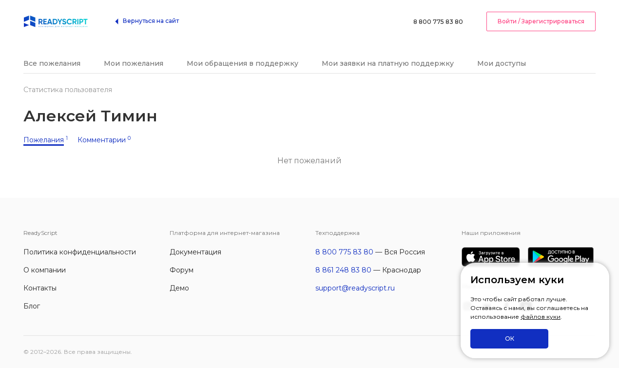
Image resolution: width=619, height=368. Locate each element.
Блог (31, 306)
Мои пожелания (133, 63)
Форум (181, 270)
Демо (179, 288)
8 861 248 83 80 (343, 270)
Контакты (40, 288)
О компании (44, 270)
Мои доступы (501, 63)
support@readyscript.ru (355, 288)
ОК (509, 338)
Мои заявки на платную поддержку (388, 63)
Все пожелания (51, 63)
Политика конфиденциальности (79, 252)
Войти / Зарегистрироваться (541, 21)
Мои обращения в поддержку (242, 63)
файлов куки (541, 316)
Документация (195, 252)
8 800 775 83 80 (438, 21)
